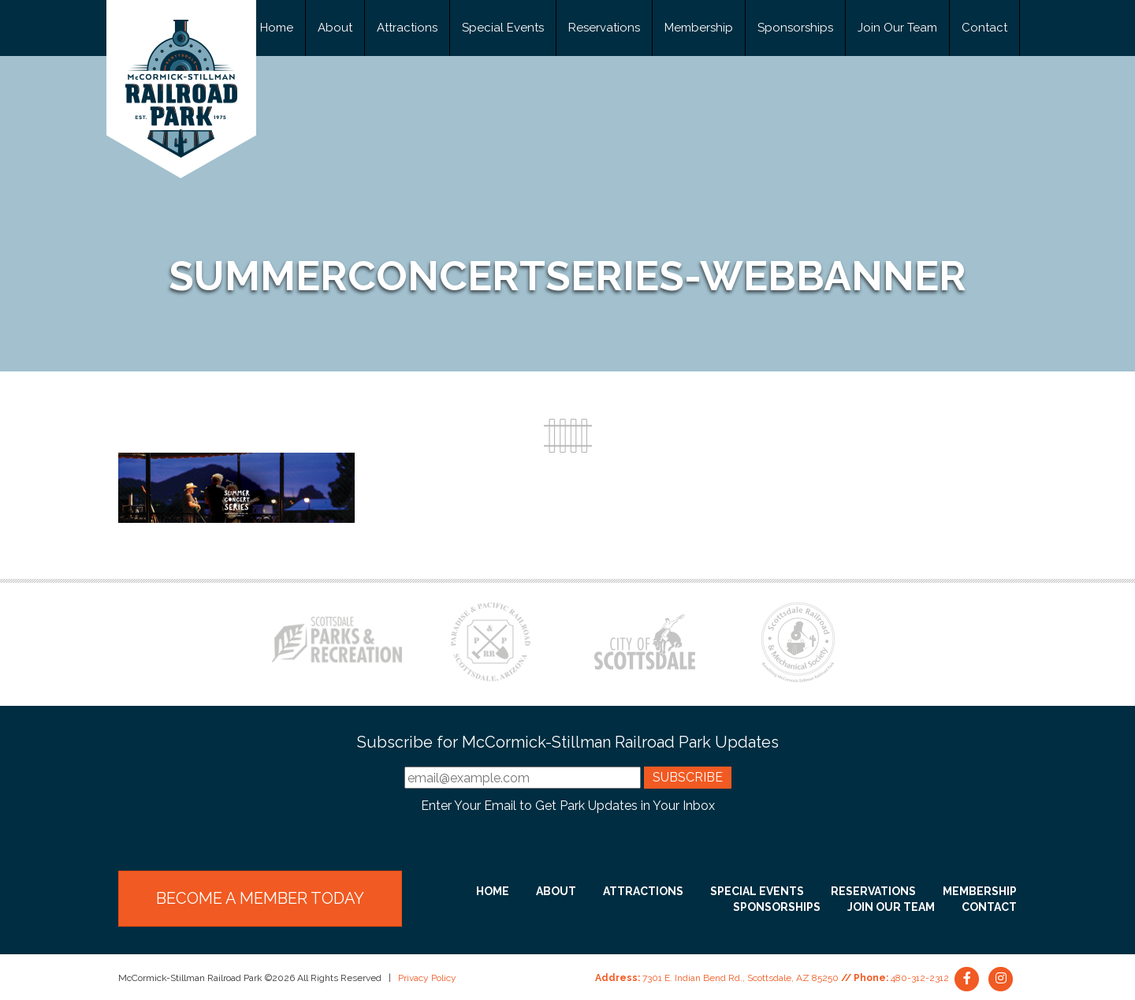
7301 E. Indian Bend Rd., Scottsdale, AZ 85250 (740, 977)
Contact (984, 28)
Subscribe (688, 777)
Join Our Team (897, 28)
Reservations (604, 28)
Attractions (407, 28)
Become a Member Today (260, 898)
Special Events (503, 28)
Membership (698, 28)
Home (276, 28)
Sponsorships (795, 28)
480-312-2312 (920, 977)
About (335, 28)
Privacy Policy (427, 977)
